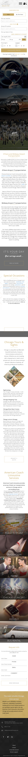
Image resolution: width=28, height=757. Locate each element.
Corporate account (14, 749)
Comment (14, 673)
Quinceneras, (20, 283)
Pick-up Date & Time (7, 32)
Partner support (14, 752)
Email (14, 667)
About (14, 745)
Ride (8, 14)
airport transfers (6, 176)
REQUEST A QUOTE (14, 459)
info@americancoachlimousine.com (11, 730)
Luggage (17, 43)
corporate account (13, 494)
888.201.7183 (5, 6)
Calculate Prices (14, 50)
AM (20, 39)
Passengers (4, 43)
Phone (14, 662)
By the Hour (19, 14)
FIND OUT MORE (14, 263)
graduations (18, 285)
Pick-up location (5, 18)
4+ (10, 46)
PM (24, 39)
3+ (24, 46)
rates (23, 184)
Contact (14, 747)
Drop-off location (6, 26)
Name (14, 656)
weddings (18, 282)
